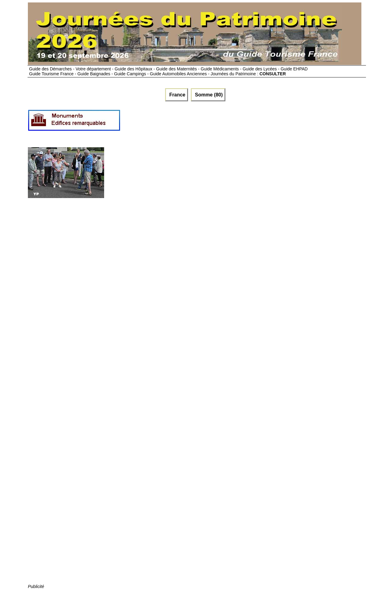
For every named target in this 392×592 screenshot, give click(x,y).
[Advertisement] (232, 123)
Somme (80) (208, 94)
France (176, 94)
